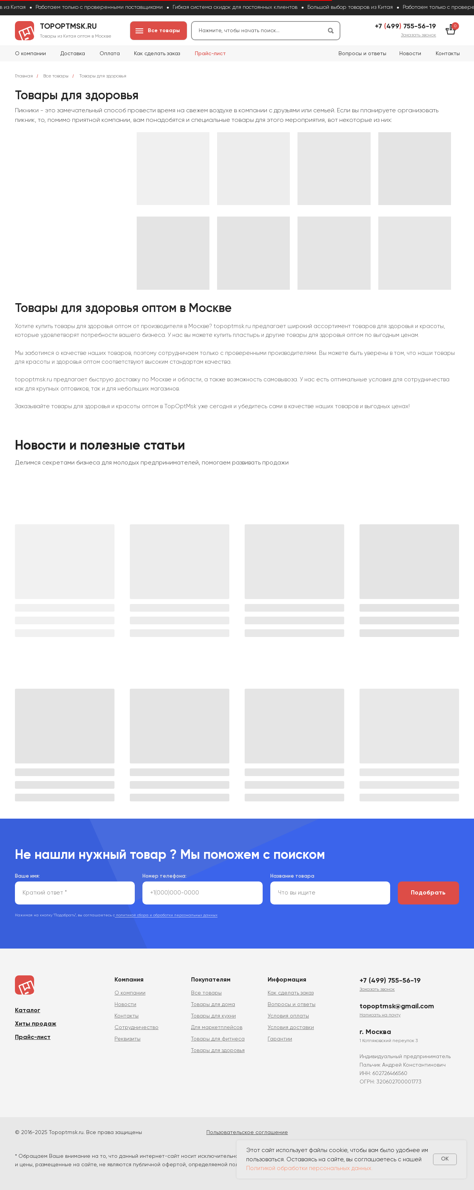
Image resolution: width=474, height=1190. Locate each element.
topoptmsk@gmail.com (397, 1006)
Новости (410, 53)
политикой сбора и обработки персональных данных (166, 915)
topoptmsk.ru (68, 27)
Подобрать (428, 893)
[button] (418, 35)
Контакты (448, 53)
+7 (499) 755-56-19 (390, 980)
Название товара (292, 876)
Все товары (56, 76)
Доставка (72, 53)
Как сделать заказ (157, 53)
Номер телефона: (164, 876)
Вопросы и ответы (362, 53)
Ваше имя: (27, 876)
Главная (24, 76)
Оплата (110, 53)
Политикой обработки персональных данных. (309, 1168)
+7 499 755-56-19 (405, 26)
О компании (30, 53)
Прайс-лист (210, 53)
